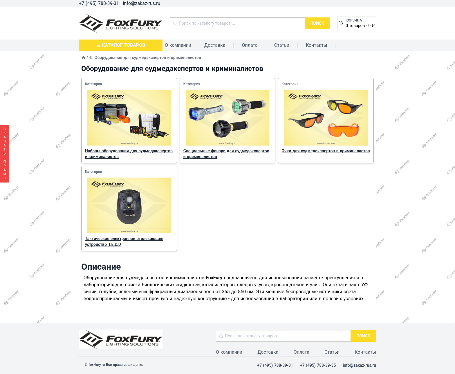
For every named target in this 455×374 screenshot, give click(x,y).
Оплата (249, 45)
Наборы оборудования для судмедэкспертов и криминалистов (129, 153)
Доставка (214, 45)
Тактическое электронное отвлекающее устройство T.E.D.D (124, 241)
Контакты (316, 45)
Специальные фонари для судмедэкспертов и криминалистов (226, 153)
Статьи (281, 45)
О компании (178, 45)
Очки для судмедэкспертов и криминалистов (325, 150)
